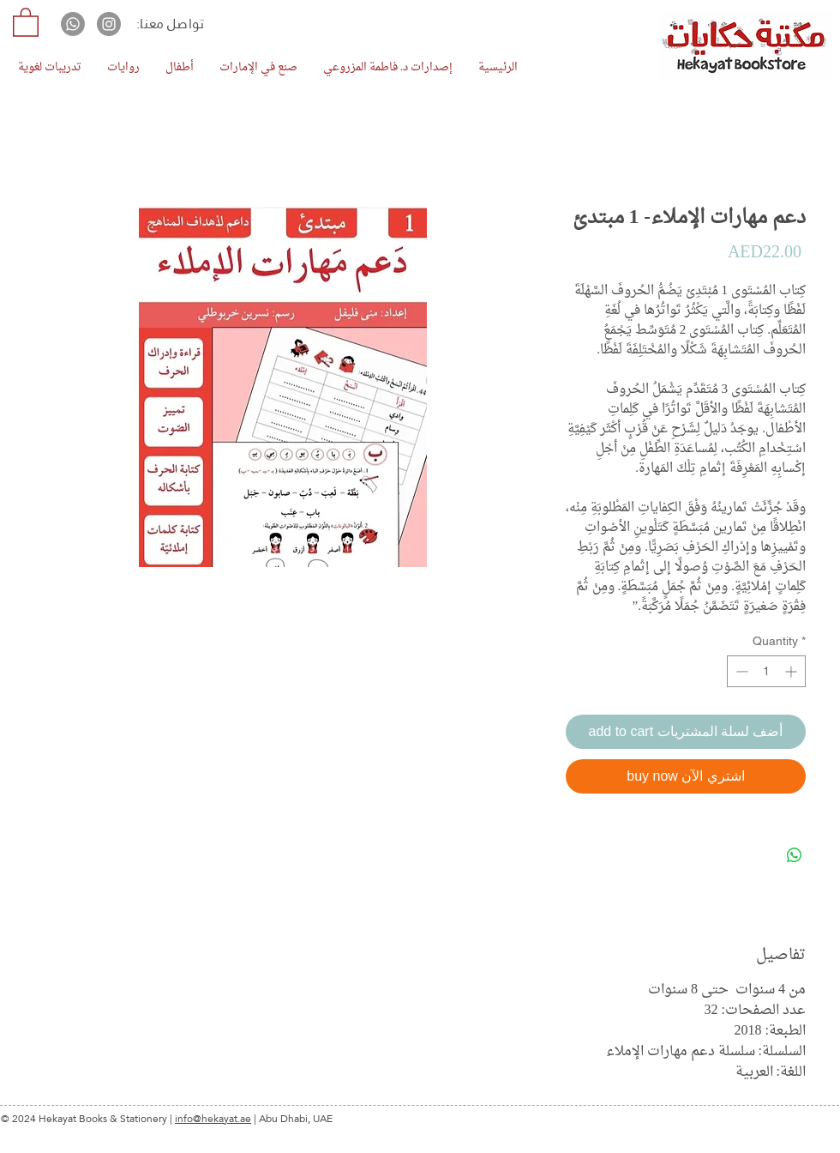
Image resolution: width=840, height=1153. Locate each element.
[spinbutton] (766, 671)
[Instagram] (109, 24)
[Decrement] (740, 671)
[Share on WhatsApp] (794, 855)
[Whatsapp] (73, 24)
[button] (26, 21)
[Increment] (792, 671)
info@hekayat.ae (213, 1118)
